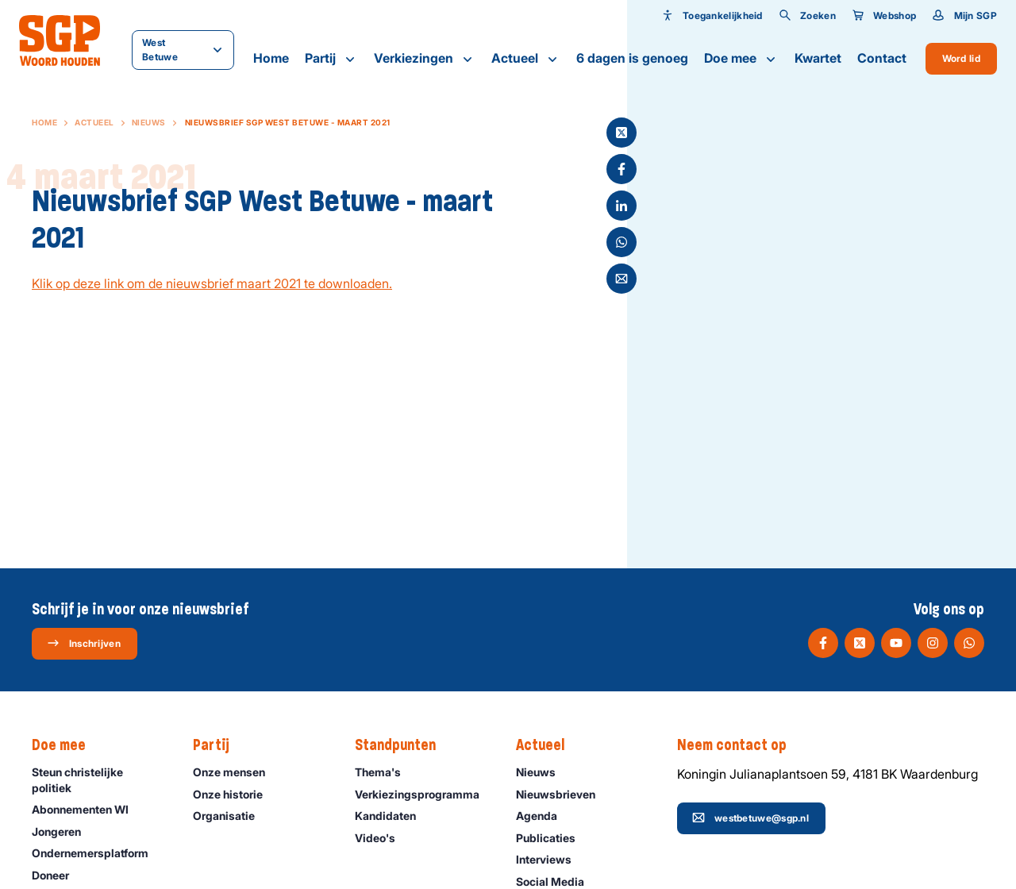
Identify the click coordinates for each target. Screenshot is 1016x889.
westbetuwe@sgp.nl (750, 817)
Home (271, 58)
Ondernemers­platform (97, 852)
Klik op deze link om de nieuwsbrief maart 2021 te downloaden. (212, 283)
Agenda (544, 815)
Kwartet (818, 58)
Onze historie (235, 794)
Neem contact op (739, 745)
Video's (382, 837)
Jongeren (63, 831)
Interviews (551, 859)
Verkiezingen (424, 58)
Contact (881, 58)
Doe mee (741, 58)
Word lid (961, 58)
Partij (331, 58)
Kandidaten (392, 815)
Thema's (385, 771)
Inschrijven (84, 643)
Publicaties (553, 837)
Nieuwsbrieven (563, 794)
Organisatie (231, 815)
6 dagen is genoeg (632, 58)
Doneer (57, 875)
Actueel (525, 58)
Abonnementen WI (87, 809)
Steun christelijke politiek (99, 779)
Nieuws (149, 122)
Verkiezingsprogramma (422, 794)
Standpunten (403, 745)
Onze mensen (236, 771)
